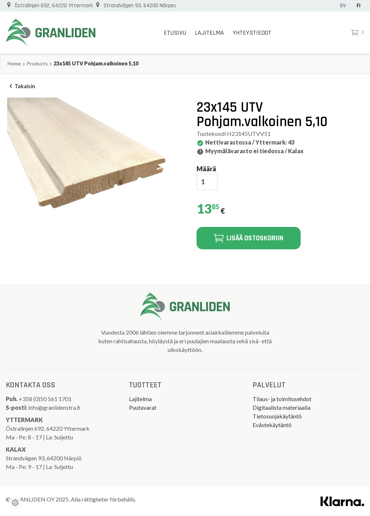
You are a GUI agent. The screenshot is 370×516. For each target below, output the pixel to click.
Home (14, 63)
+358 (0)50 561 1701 (46, 398)
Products (37, 63)
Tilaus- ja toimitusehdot (282, 398)
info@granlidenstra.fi (54, 407)
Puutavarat (142, 407)
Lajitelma (209, 33)
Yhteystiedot (252, 33)
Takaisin (21, 86)
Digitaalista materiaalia (281, 407)
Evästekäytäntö (272, 424)
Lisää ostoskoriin (248, 238)
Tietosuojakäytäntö (277, 416)
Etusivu (175, 33)
